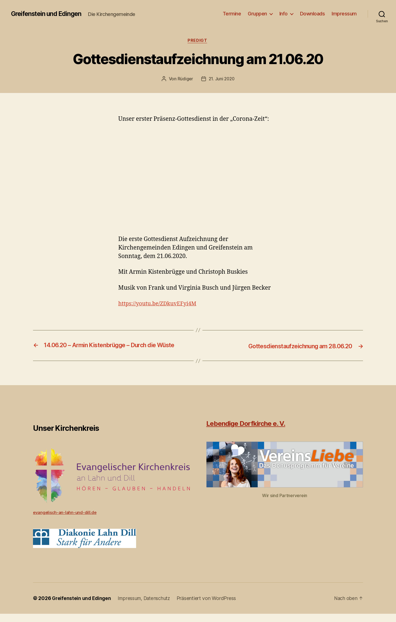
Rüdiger (185, 79)
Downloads (312, 14)
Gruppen (257, 14)
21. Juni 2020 (221, 79)
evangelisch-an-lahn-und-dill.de (65, 520)
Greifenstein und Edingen (48, 13)
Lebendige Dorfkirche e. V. (245, 432)
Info (283, 14)
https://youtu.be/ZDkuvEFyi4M (160, 304)
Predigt (198, 41)
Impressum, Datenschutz (146, 606)
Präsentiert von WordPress (210, 606)
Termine (232, 14)
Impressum (344, 14)
